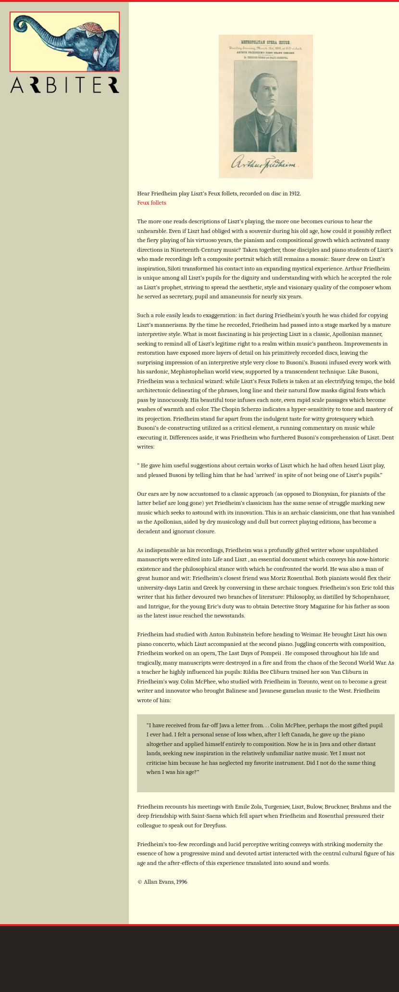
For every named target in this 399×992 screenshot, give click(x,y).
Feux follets (151, 202)
